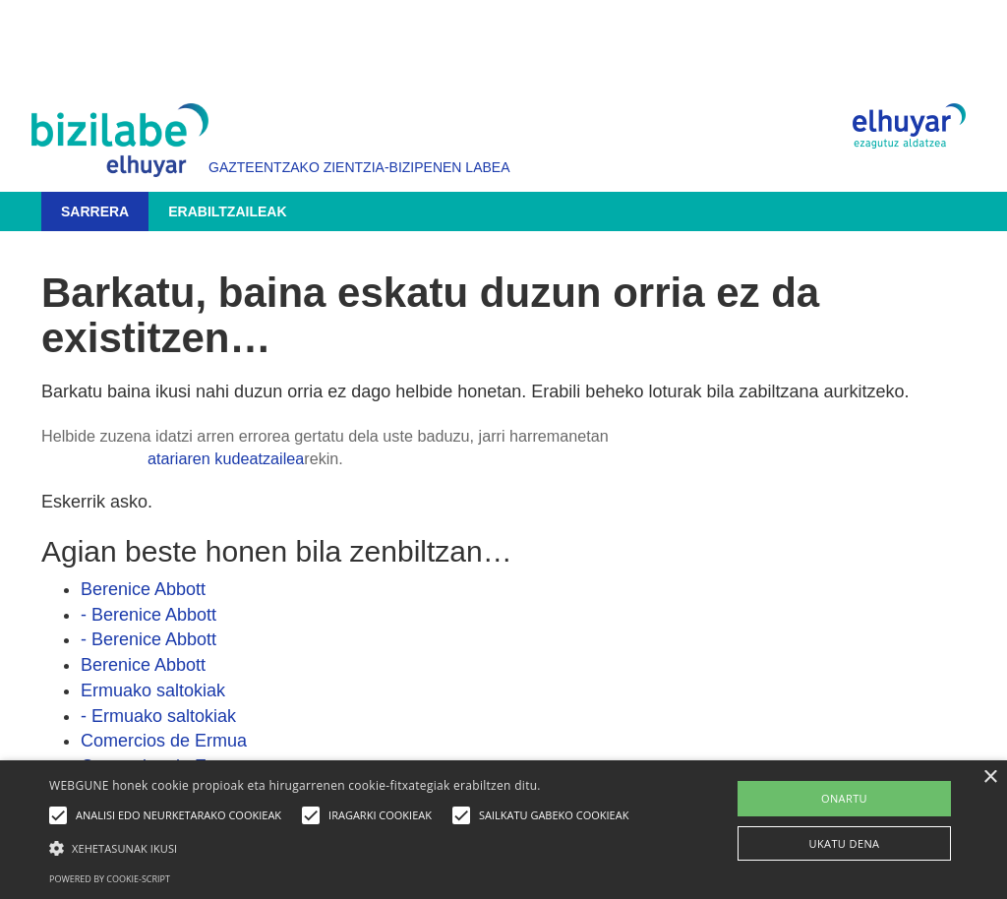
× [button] (989, 777)
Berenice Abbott (143, 589)
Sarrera (95, 211)
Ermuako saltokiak (153, 690)
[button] (343, 847)
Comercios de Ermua (164, 740)
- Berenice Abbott (148, 615)
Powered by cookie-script (109, 878)
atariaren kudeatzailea (226, 458)
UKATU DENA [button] (844, 843)
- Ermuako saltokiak (158, 716)
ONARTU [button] (844, 798)
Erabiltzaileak (227, 211)
